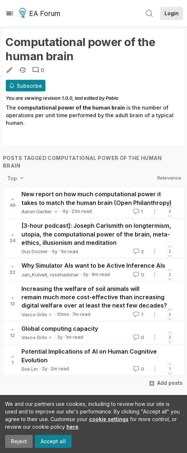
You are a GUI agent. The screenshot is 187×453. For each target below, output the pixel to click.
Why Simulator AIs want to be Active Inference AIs (93, 265)
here (72, 427)
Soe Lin (29, 369)
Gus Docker (34, 251)
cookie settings (109, 419)
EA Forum (40, 14)
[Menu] (10, 13)
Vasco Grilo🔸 (37, 314)
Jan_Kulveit (34, 274)
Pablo (112, 98)
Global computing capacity (59, 328)
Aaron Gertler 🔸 (40, 211)
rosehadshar (64, 274)
